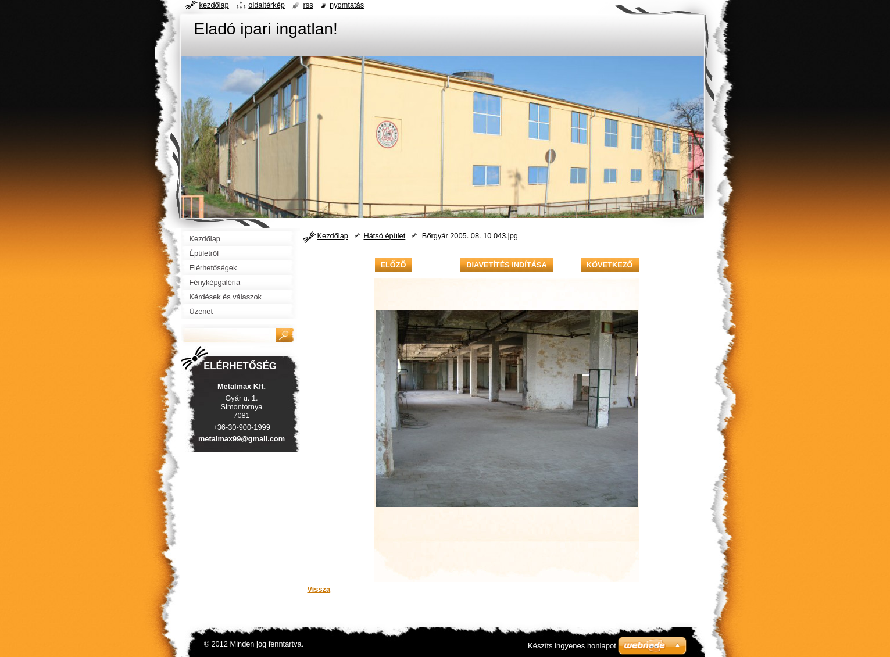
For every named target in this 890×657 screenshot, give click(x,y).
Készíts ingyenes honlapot (572, 645)
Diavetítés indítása (506, 264)
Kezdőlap (332, 235)
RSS (308, 5)
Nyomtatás (347, 5)
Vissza (319, 589)
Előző (393, 264)
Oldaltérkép (266, 5)
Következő (610, 264)
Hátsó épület (384, 235)
